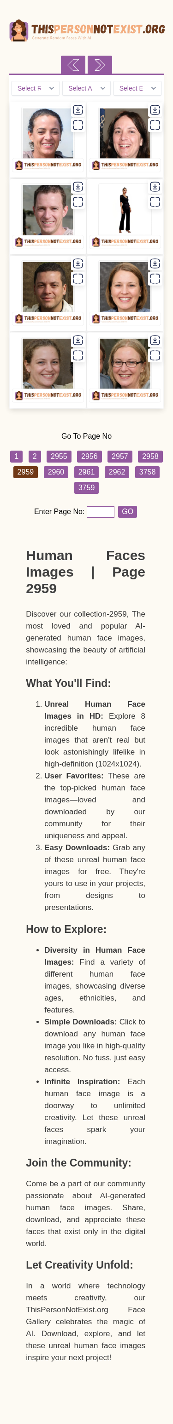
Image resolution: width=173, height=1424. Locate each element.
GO (127, 511)
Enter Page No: (60, 511)
